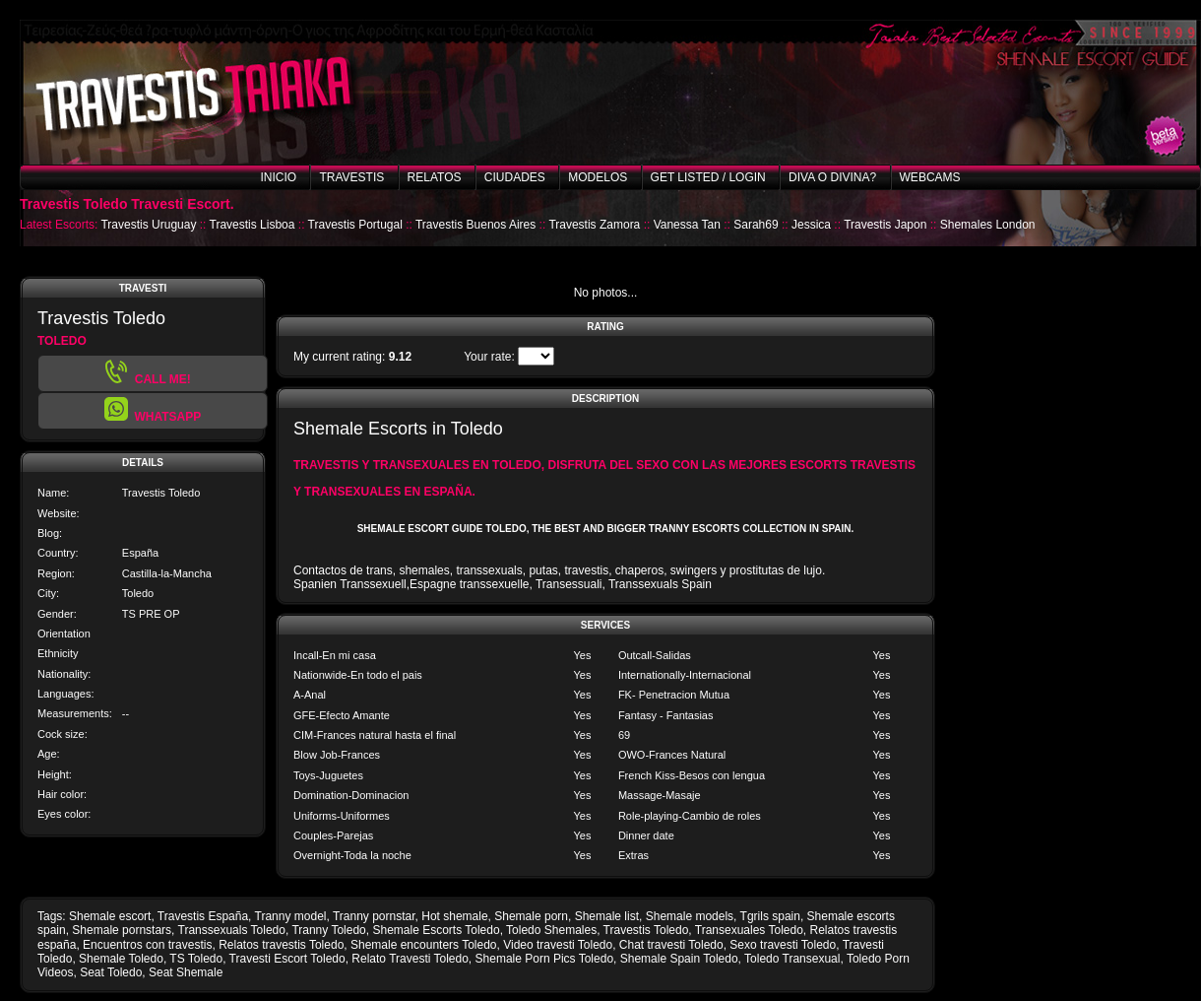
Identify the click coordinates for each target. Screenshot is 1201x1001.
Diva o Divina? (832, 177)
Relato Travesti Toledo (410, 959)
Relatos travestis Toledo (281, 945)
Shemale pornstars (121, 930)
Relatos (435, 177)
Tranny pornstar (374, 916)
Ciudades (514, 177)
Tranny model (291, 916)
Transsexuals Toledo (231, 930)
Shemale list (607, 916)
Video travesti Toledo (557, 945)
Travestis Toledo (646, 930)
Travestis (351, 177)
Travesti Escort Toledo (287, 959)
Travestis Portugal (355, 225)
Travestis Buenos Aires (475, 225)
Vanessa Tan (687, 225)
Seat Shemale (185, 972)
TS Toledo (195, 959)
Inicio (278, 177)
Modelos (597, 177)
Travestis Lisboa (252, 225)
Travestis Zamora (594, 225)
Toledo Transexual (792, 959)
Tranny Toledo (328, 930)
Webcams (930, 177)
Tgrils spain (770, 916)
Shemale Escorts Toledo (435, 930)
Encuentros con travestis (147, 945)
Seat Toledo (111, 972)
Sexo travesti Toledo (782, 945)
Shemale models (689, 916)
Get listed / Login (708, 177)
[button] (152, 411)
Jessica (811, 225)
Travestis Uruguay (148, 225)
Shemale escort (110, 916)
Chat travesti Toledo (671, 945)
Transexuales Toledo (749, 930)
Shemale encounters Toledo (423, 945)
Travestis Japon (885, 225)
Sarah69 (755, 225)
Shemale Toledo (121, 959)
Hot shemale (454, 916)
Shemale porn (531, 916)
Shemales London (988, 225)
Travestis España (203, 916)
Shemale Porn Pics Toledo (544, 959)
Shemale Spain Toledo (679, 959)
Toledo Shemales (551, 930)
